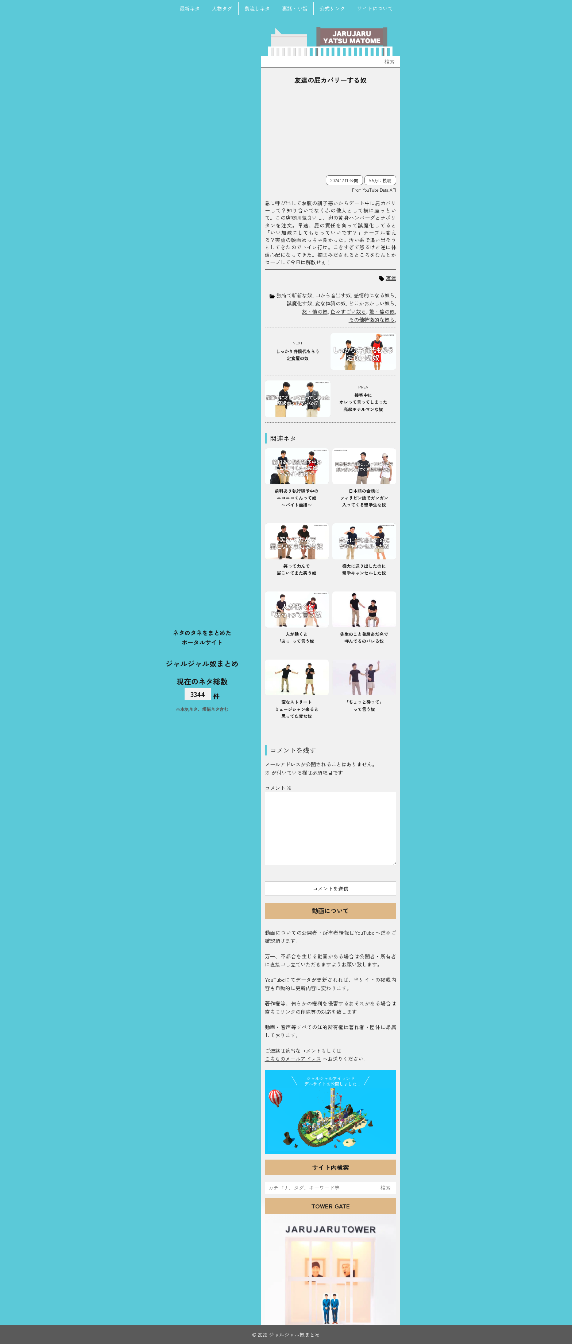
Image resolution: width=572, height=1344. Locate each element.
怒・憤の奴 (315, 311)
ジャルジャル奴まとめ (202, 663)
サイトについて (375, 8)
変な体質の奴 (330, 303)
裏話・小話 (295, 8)
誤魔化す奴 (299, 303)
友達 (391, 278)
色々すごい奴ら (348, 311)
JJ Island (330, 1119)
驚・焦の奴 (382, 311)
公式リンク (332, 8)
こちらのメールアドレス (293, 1058)
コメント (278, 788)
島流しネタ (257, 8)
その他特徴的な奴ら (372, 319)
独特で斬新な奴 (294, 295)
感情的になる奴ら (374, 295)
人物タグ (222, 8)
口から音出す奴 (333, 295)
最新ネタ (189, 8)
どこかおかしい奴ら (372, 303)
